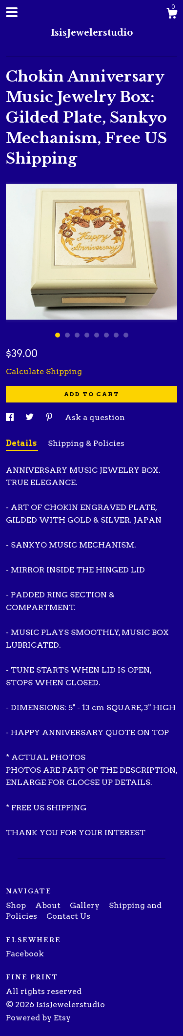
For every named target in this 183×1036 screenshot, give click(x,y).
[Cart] (171, 14)
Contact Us (68, 916)
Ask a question (95, 417)
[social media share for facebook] (11, 417)
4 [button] (86, 335)
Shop (17, 905)
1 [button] (57, 335)
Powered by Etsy (38, 1017)
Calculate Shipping (44, 371)
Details (22, 443)
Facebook (25, 953)
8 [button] (125, 335)
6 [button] (106, 335)
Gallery (86, 905)
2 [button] (67, 335)
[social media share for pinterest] (50, 417)
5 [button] (96, 335)
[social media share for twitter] (30, 417)
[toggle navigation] (12, 12)
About (48, 905)
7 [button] (116, 335)
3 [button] (77, 335)
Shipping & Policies (86, 443)
